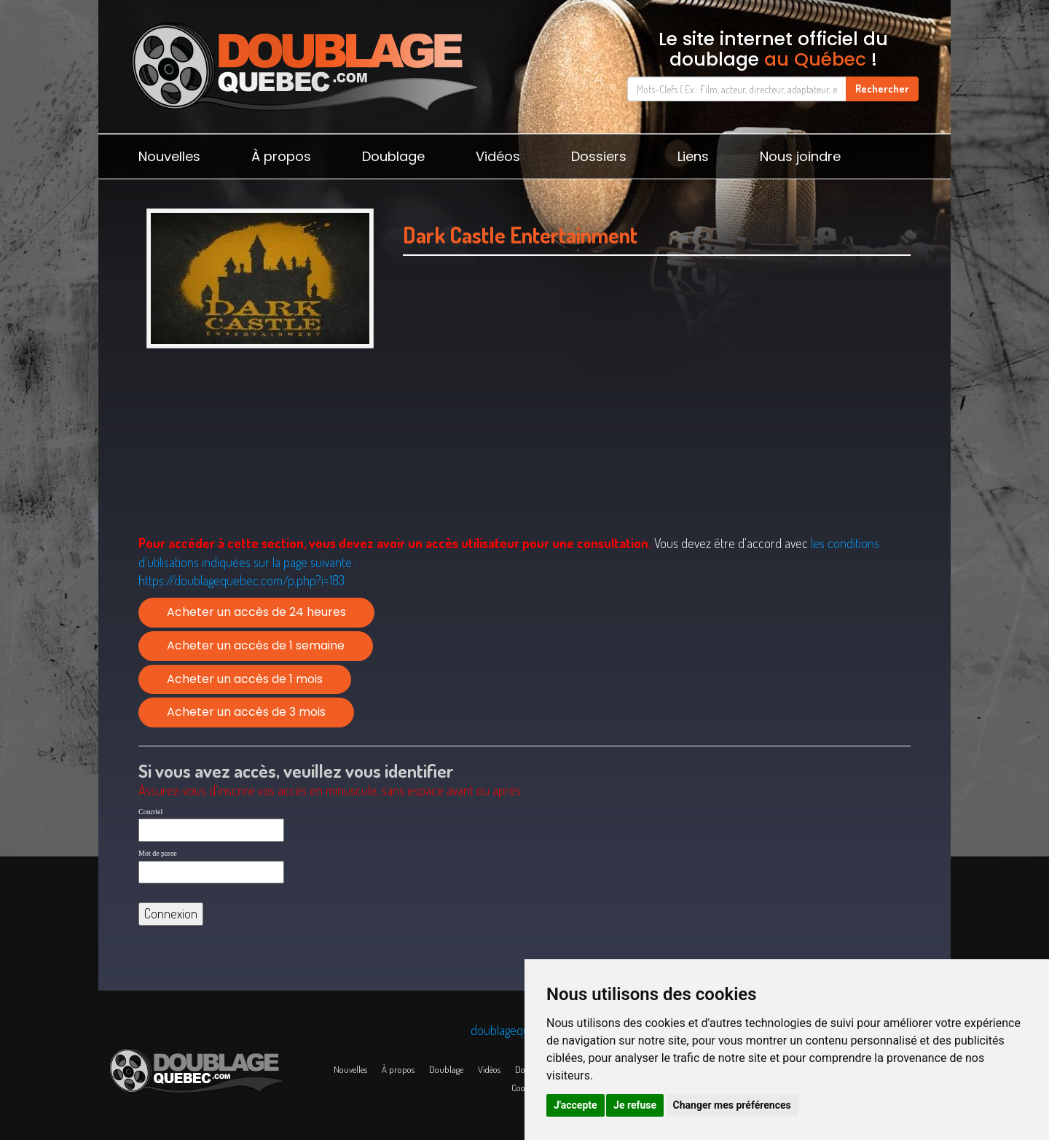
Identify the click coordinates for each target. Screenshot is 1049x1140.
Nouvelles (169, 156)
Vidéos (498, 156)
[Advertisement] (657, 394)
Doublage (393, 156)
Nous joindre (800, 156)
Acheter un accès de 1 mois (245, 679)
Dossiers (598, 156)
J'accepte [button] (575, 1105)
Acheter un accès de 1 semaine (256, 645)
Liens (693, 156)
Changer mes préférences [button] (732, 1105)
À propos (281, 156)
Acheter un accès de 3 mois (246, 711)
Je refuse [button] (634, 1105)
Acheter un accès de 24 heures (256, 612)
